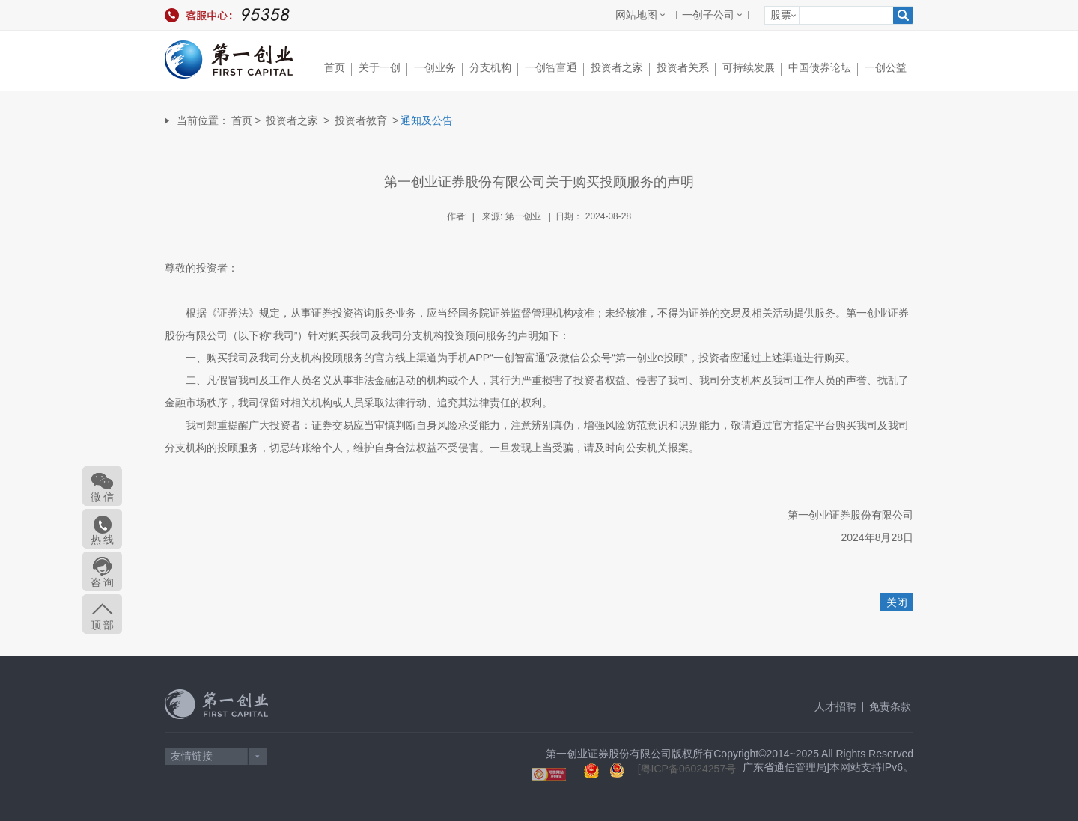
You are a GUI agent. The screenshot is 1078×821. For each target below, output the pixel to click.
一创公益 (886, 67)
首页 (338, 68)
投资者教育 (361, 120)
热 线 (103, 540)
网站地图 (636, 15)
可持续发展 (752, 68)
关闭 (896, 602)
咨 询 (103, 582)
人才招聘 (835, 706)
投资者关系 (686, 68)
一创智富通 (554, 68)
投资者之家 (620, 68)
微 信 (103, 497)
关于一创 (383, 68)
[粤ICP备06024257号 (687, 769)
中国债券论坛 (823, 68)
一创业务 (438, 68)
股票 (780, 15)
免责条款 (890, 706)
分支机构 (493, 68)
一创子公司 (708, 15)
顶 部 (103, 625)
